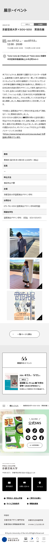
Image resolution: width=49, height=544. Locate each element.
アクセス (40, 486)
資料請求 (9, 486)
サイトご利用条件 (13, 503)
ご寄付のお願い (35, 498)
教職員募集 (34, 503)
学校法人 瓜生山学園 (14, 498)
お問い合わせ (24, 486)
